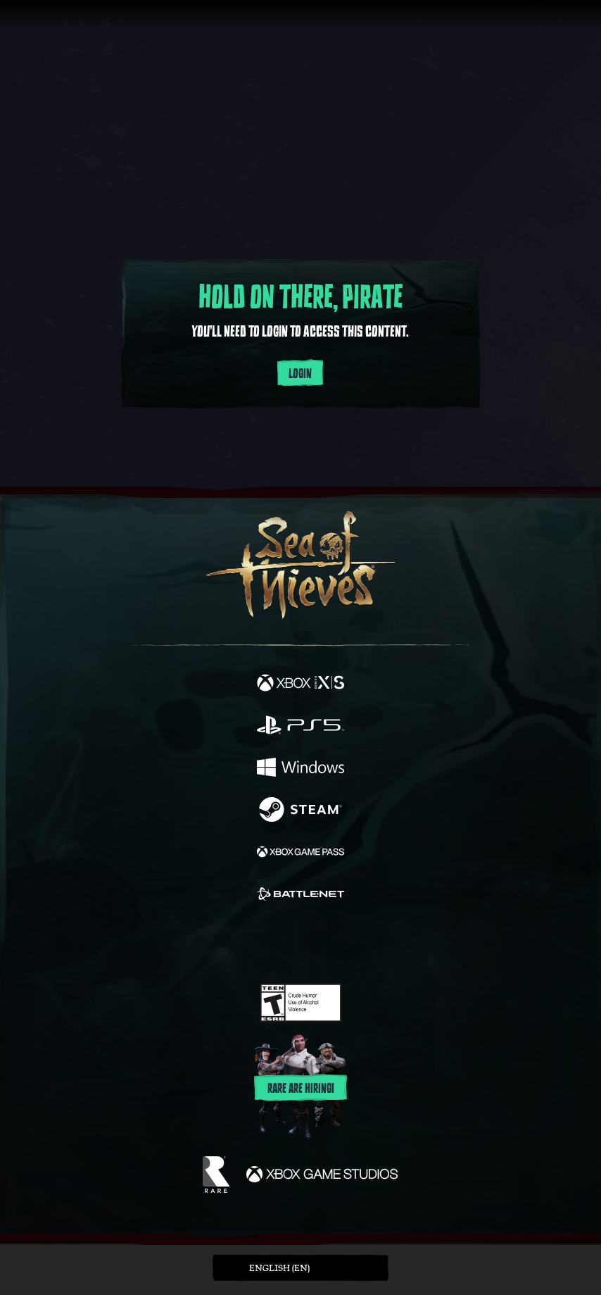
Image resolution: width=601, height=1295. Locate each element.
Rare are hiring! (300, 1089)
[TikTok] (370, 944)
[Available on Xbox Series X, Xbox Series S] (300, 684)
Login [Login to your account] (300, 374)
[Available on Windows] (300, 768)
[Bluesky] (399, 944)
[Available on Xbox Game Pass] (300, 853)
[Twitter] (226, 942)
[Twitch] (257, 943)
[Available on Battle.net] (300, 895)
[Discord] (340, 943)
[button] (300, 1268)
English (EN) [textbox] (279, 1268)
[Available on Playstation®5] (300, 726)
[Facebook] (199, 942)
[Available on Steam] (300, 811)
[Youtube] (299, 943)
